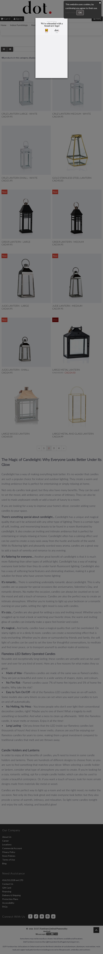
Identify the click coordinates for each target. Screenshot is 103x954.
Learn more (70, 12)
